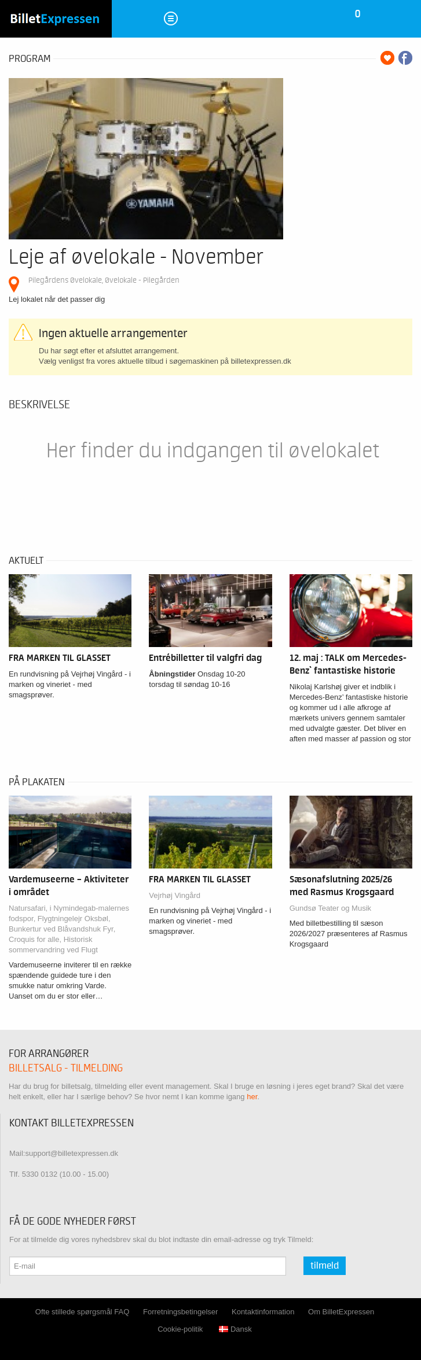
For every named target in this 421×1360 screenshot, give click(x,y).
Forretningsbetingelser (180, 1311)
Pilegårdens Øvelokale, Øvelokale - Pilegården (104, 280)
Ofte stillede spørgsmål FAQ (82, 1311)
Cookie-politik (180, 1329)
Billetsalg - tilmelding (66, 1068)
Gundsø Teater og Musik (330, 908)
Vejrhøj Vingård (174, 895)
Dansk (235, 1329)
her (252, 1096)
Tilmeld (324, 1266)
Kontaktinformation (263, 1311)
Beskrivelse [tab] (39, 404)
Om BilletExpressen (341, 1311)
